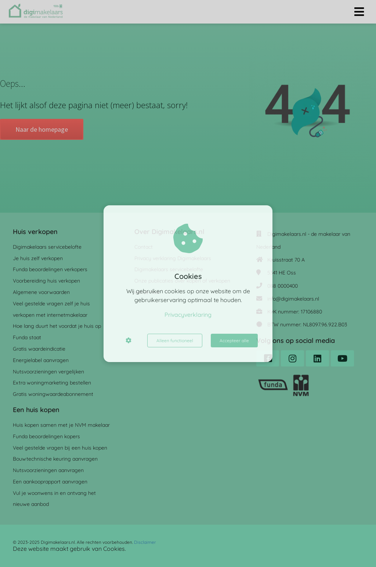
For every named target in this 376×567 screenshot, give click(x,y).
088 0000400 (282, 286)
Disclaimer (145, 542)
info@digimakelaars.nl (293, 298)
